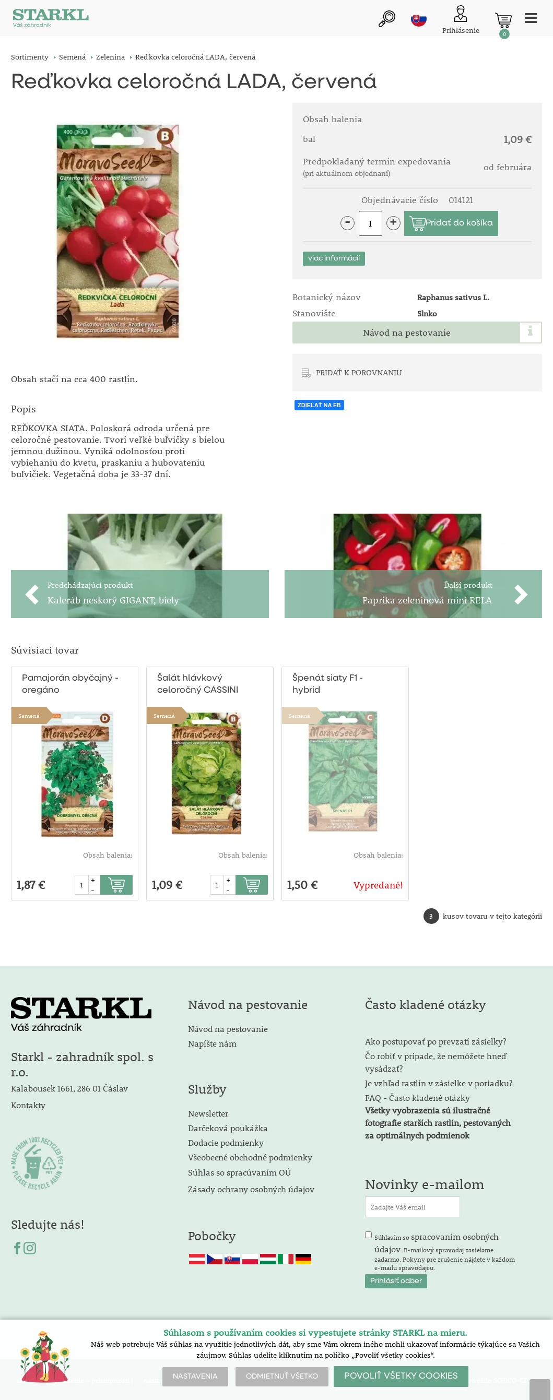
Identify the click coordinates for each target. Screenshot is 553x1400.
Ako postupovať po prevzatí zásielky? (435, 1039)
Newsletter (208, 1111)
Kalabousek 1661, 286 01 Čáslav (69, 1086)
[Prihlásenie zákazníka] (460, 20)
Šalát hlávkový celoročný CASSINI (197, 682)
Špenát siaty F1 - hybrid (327, 682)
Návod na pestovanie (407, 332)
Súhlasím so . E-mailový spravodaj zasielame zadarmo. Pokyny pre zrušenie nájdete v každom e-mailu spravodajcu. (444, 1249)
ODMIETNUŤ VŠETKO (282, 1376)
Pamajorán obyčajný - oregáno (70, 682)
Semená (29, 714)
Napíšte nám (212, 1041)
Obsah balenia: (108, 853)
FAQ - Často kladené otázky (417, 1095)
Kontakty (28, 1102)
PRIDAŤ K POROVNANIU (359, 372)
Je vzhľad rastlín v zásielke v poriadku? (438, 1080)
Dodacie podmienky (226, 1140)
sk (419, 19)
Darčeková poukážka (228, 1125)
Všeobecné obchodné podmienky (250, 1154)
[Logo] (50, 20)
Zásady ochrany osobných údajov (252, 1186)
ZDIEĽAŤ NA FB (319, 405)
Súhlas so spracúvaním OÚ (239, 1170)
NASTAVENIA (195, 1376)
